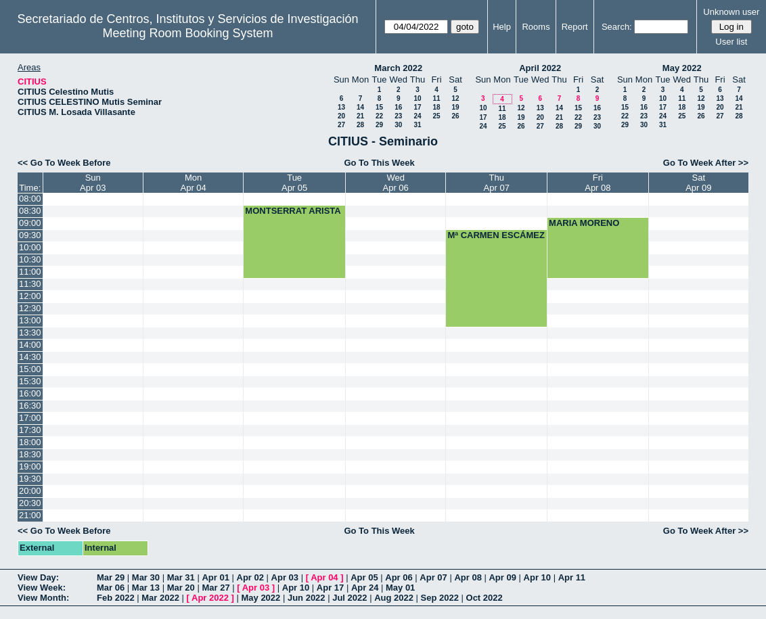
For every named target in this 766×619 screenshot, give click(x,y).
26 (455, 116)
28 (360, 125)
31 (417, 125)
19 (455, 107)
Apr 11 (571, 577)
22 (379, 116)
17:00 (30, 418)
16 (398, 107)
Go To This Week (379, 163)
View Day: (38, 577)
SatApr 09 (698, 183)
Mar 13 (146, 587)
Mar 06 (111, 587)
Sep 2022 (440, 598)
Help (502, 27)
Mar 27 (215, 587)
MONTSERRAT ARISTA (292, 211)
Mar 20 (181, 587)
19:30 (30, 479)
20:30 (30, 503)
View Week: (42, 587)
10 (417, 98)
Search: (617, 27)
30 (398, 125)
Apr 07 (433, 577)
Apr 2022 (210, 598)
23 (398, 116)
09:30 (30, 235)
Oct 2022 (484, 598)
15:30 (30, 381)
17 (417, 107)
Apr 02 (250, 577)
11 (436, 98)
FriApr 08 (597, 183)
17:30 (30, 430)
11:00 (30, 272)
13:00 (30, 320)
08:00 (30, 198)
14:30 (30, 357)
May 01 (400, 587)
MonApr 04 (193, 183)
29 (379, 125)
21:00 (30, 515)
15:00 (30, 369)
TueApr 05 (294, 183)
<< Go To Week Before (64, 163)
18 (436, 107)
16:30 (30, 405)
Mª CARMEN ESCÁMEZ (495, 235)
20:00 (30, 491)
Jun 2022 (306, 598)
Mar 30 (146, 577)
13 (341, 107)
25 (436, 116)
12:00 (30, 296)
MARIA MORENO (584, 223)
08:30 (30, 211)
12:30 (30, 308)
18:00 (30, 442)
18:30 (30, 454)
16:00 (30, 393)
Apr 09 (502, 577)
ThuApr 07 (497, 183)
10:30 (30, 259)
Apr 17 (330, 587)
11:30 (30, 284)
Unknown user (731, 12)
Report (575, 27)
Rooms (535, 27)
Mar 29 (111, 577)
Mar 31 (181, 577)
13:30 (30, 332)
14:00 (30, 345)
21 (360, 116)
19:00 (30, 466)
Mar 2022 (160, 598)
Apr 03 (284, 577)
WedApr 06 (395, 183)
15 (379, 107)
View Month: (43, 598)
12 (455, 98)
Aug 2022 (393, 598)
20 (341, 116)
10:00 (30, 247)
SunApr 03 (93, 183)
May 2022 (682, 68)
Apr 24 (364, 587)
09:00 (30, 223)
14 (360, 107)
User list (731, 42)
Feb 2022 (116, 598)
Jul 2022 (349, 598)
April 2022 (540, 68)
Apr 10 (537, 577)
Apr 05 (364, 577)
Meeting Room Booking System (187, 33)
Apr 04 (324, 577)
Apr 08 (467, 577)
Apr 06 (398, 577)
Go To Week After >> (705, 163)
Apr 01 (215, 577)
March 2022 (398, 68)
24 (417, 116)
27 (341, 125)
